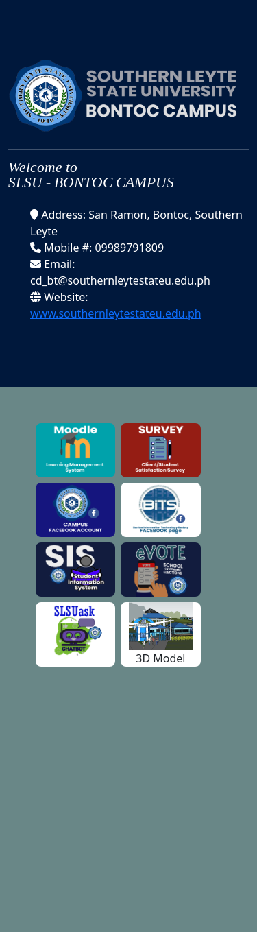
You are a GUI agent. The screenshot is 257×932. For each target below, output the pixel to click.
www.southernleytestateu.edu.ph (115, 313)
